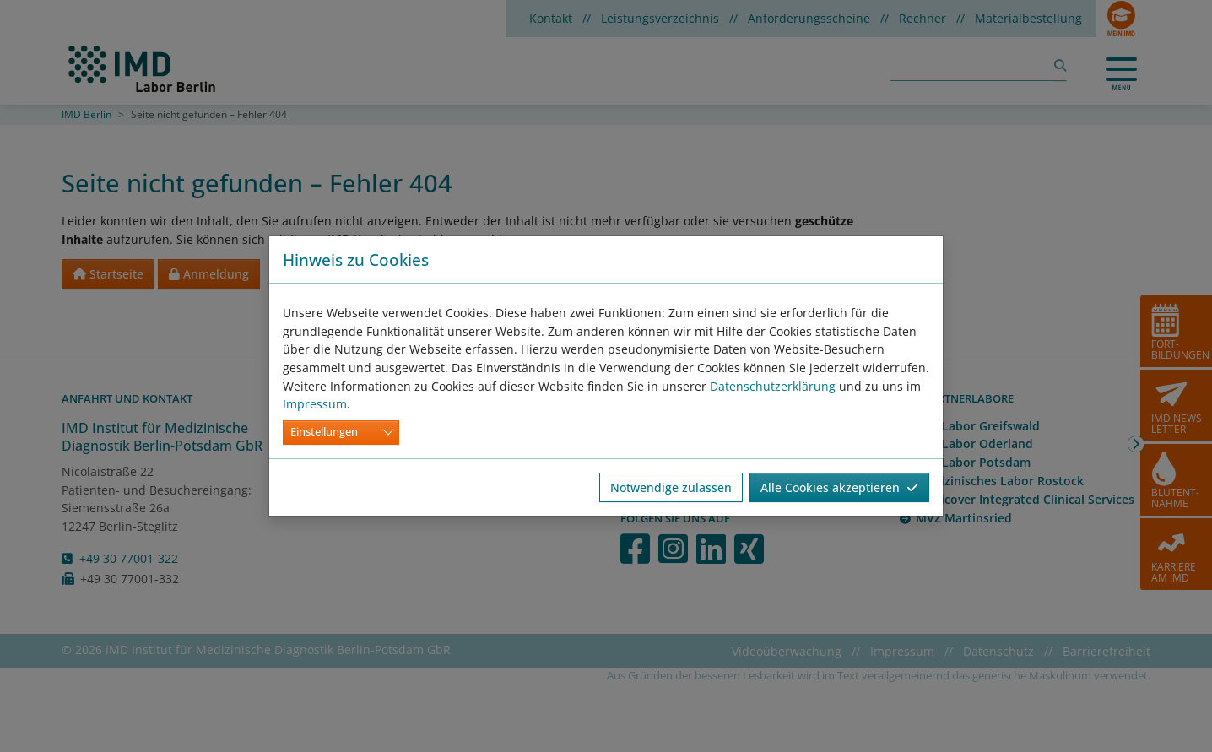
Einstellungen (324, 432)
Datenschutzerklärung (773, 386)
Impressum (315, 404)
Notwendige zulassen (671, 487)
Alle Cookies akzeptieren (839, 487)
